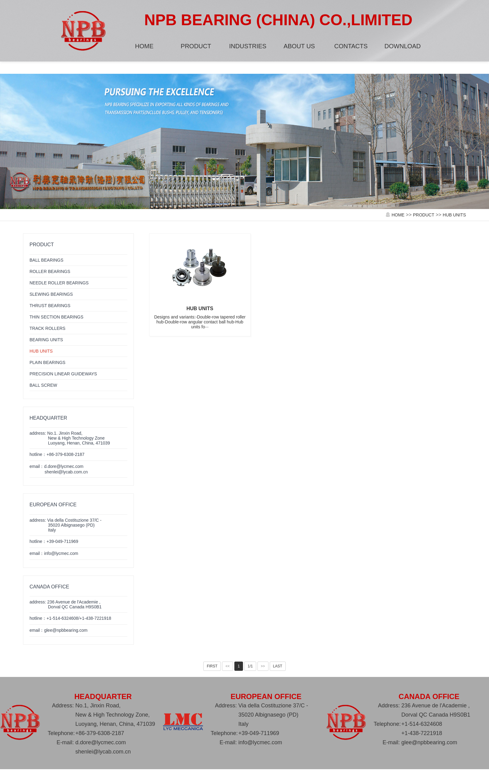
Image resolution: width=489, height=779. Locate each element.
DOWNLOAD (402, 46)
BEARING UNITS (46, 339)
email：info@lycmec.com (54, 553)
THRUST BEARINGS (50, 305)
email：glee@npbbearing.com (59, 630)
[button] (217, 206)
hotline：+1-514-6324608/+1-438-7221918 (70, 618)
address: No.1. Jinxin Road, (70, 438)
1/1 (250, 666)
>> (263, 666)
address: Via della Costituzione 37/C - (65, 525)
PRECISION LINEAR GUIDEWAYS (63, 373)
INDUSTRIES (247, 46)
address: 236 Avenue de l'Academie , (65, 604)
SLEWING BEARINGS (51, 294)
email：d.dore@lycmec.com (59, 469)
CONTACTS (351, 46)
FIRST (212, 666)
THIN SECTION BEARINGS (56, 316)
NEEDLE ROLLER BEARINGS (59, 282)
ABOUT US (299, 46)
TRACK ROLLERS (48, 328)
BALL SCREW (43, 385)
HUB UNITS (454, 214)
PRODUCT (196, 46)
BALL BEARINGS (46, 260)
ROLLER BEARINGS (50, 271)
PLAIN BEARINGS (48, 362)
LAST (277, 666)
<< (227, 666)
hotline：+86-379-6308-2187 (57, 454)
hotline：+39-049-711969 (54, 541)
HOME (144, 46)
